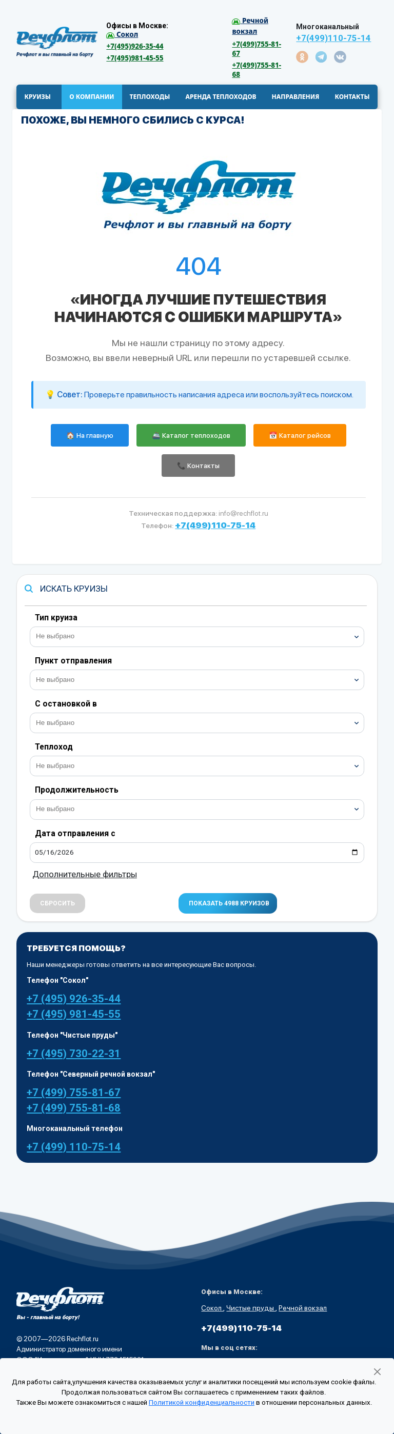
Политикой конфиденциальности (201, 1402)
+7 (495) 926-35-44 (74, 999)
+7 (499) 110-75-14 (74, 1147)
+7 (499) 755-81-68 (74, 1108)
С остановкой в (66, 704)
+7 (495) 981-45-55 (74, 1014)
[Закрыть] (377, 1372)
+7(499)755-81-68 (256, 69)
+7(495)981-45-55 (134, 58)
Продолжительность (77, 790)
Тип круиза (56, 617)
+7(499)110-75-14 (333, 38)
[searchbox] (201, 635)
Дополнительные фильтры (84, 874)
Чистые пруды (250, 1308)
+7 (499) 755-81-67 (74, 1092)
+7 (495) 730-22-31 (74, 1053)
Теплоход (54, 747)
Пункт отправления (73, 660)
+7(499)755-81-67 (256, 48)
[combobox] (197, 637)
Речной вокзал (303, 1308)
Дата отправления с (75, 833)
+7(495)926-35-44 (134, 46)
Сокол (212, 1308)
